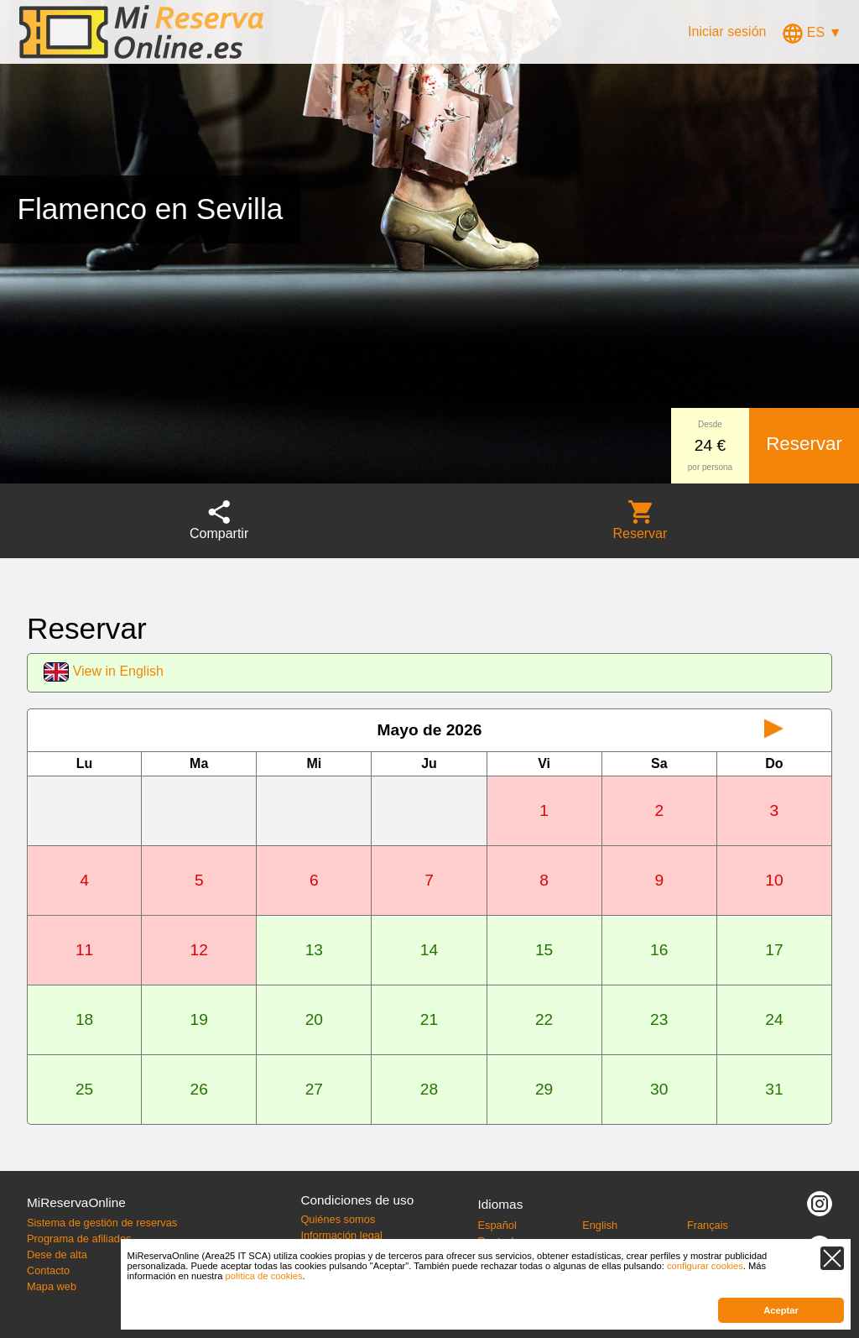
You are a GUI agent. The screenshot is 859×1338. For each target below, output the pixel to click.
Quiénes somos (337, 1219)
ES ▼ (812, 32)
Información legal (341, 1235)
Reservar (804, 443)
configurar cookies (705, 1266)
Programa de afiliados (79, 1238)
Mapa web (51, 1286)
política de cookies (264, 1276)
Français (707, 1225)
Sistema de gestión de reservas (102, 1222)
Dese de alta (57, 1254)
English (599, 1225)
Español (497, 1225)
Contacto (48, 1270)
